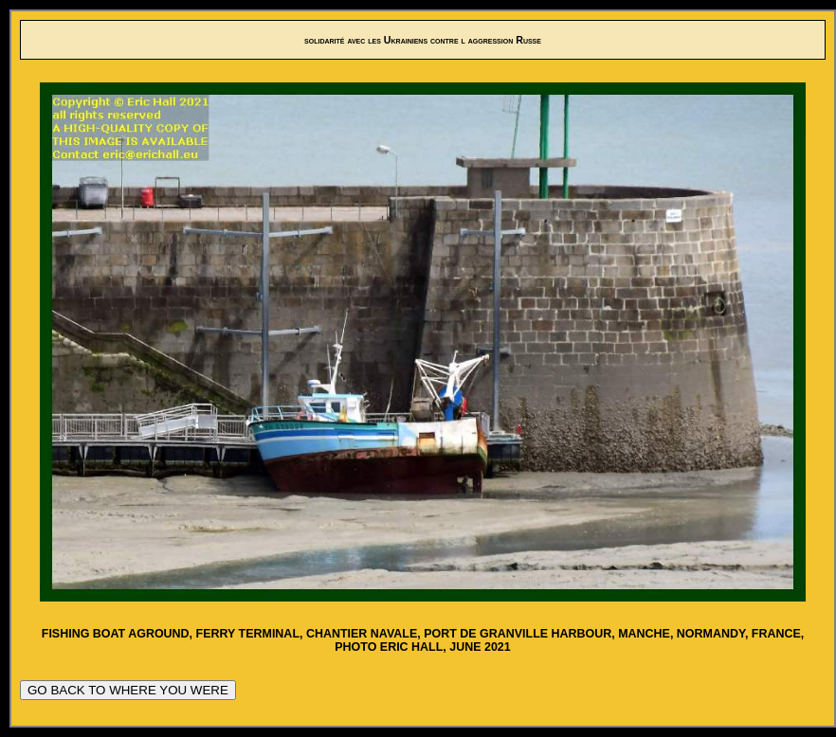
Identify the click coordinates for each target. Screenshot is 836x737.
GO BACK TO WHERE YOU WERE (127, 690)
